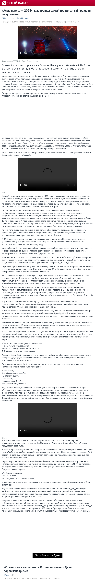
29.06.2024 (6, 18)
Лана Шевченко (23, 18)
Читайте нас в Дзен (47, 555)
